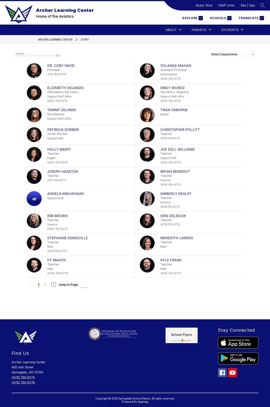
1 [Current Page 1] (38, 284)
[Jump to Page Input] (83, 284)
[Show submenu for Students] (229, 30)
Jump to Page (68, 284)
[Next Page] (53, 284)
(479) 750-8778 (23, 382)
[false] (37, 53)
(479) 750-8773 (23, 377)
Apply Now (204, 5)
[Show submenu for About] (171, 30)
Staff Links (226, 5)
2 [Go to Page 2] (45, 284)
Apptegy (143, 401)
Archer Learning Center (55, 39)
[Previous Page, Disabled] (30, 284)
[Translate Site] (251, 18)
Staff (85, 39)
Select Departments (224, 54)
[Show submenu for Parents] (199, 30)
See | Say (248, 5)
